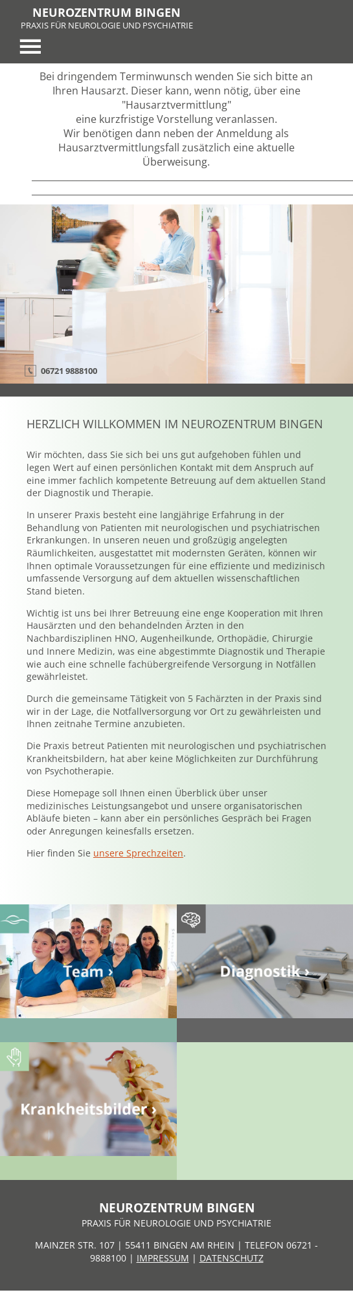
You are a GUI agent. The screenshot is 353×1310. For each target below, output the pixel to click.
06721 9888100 (69, 371)
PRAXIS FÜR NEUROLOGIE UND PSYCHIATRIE (107, 25)
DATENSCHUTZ (231, 1258)
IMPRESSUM (163, 1258)
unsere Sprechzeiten (138, 853)
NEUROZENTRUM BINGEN (106, 12)
